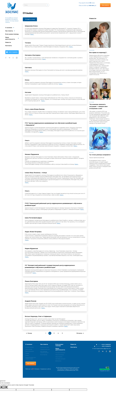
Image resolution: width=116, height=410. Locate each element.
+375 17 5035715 (12, 52)
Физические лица (44, 347)
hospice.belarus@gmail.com (103, 348)
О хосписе (8, 27)
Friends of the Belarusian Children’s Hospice (30, 358)
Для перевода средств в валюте (44, 352)
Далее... (32, 34)
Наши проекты (58, 356)
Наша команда (28, 349)
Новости (8, 42)
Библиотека (58, 360)
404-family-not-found (60, 358)
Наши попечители (29, 351)
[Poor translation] (5, 387)
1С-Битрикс (37, 369)
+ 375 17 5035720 (106, 344)
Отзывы (27, 353)
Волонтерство (43, 354)
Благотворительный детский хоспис (11, 8)
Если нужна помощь (12, 34)
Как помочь (9, 31)
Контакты (8, 45)
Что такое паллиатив (60, 352)
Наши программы (59, 354)
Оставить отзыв (30, 19)
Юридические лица (45, 349)
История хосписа (29, 347)
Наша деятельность (10, 38)
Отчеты (27, 355)
